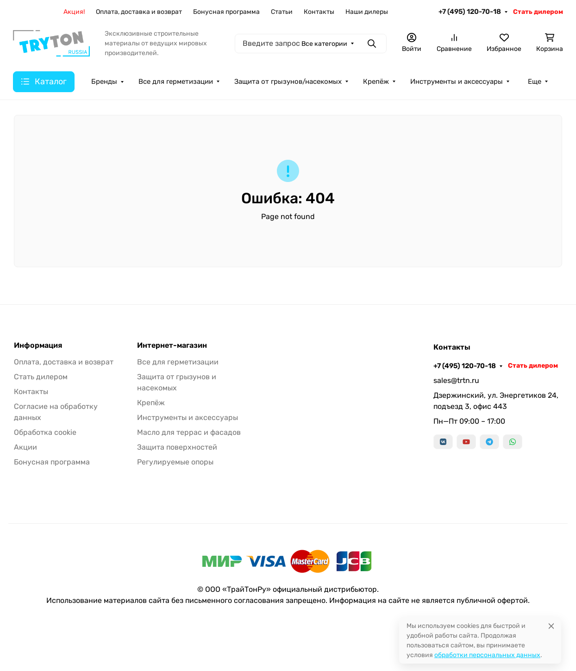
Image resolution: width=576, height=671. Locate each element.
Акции (25, 447)
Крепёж (151, 402)
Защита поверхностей (177, 447)
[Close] (551, 626)
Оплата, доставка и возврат (63, 361)
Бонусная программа (52, 462)
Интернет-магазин (172, 345)
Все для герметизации (178, 361)
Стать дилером (41, 376)
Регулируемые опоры (175, 462)
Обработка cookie (45, 432)
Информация (38, 345)
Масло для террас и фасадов (189, 432)
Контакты (31, 391)
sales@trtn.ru (456, 380)
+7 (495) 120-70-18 (464, 366)
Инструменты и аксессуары (187, 417)
